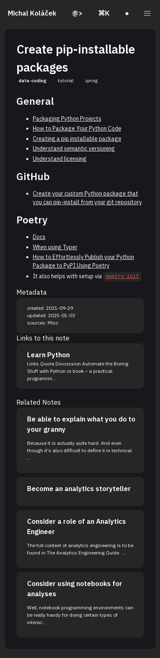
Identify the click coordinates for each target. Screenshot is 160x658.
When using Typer (55, 247)
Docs (39, 237)
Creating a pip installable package (77, 138)
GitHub (33, 176)
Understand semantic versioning (74, 148)
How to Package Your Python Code (77, 128)
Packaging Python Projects (67, 118)
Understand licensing (60, 158)
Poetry (32, 219)
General (35, 101)
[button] (147, 13)
